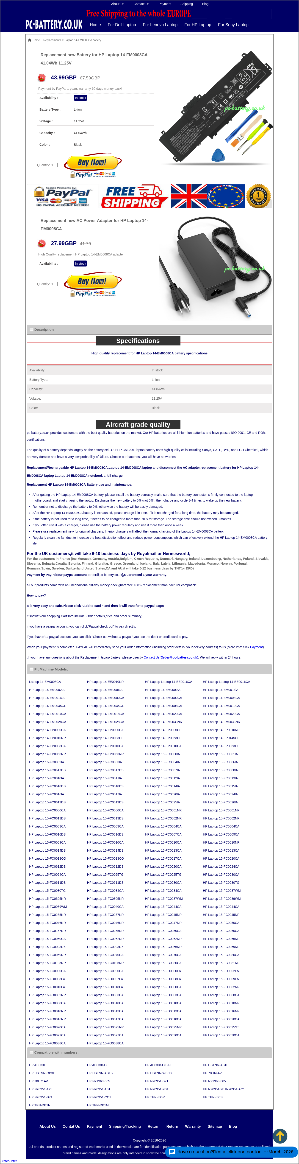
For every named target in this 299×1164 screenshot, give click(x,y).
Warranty (193, 1126)
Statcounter (8, 1161)
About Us (118, 4)
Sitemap (215, 1126)
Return (154, 1126)
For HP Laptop (197, 24)
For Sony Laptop (233, 24)
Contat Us (71, 1126)
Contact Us (141, 4)
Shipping (186, 4)
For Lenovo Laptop (160, 24)
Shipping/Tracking (125, 1126)
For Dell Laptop (122, 24)
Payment (165, 4)
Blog (205, 4)
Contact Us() (171, 657)
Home (95, 24)
